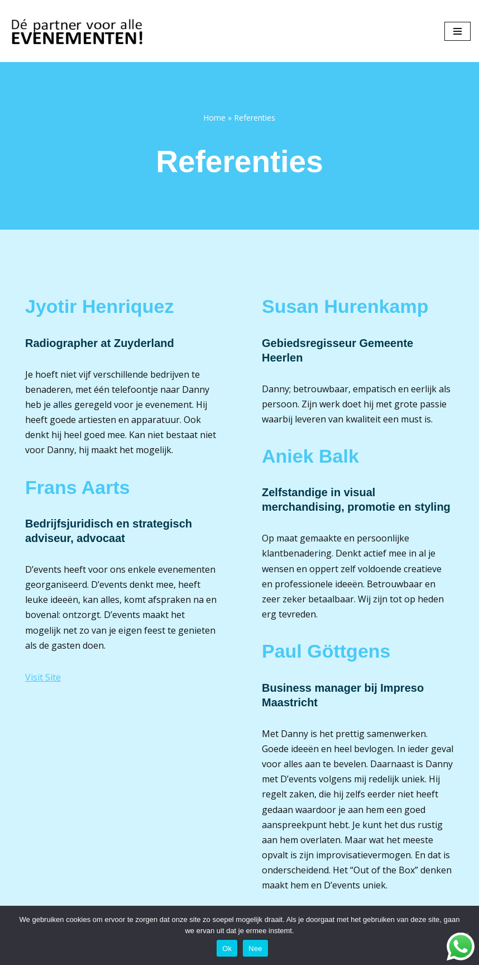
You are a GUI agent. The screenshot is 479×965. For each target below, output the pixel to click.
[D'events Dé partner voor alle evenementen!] (78, 31)
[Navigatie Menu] (457, 31)
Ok (227, 948)
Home (214, 117)
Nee (255, 948)
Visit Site (43, 677)
